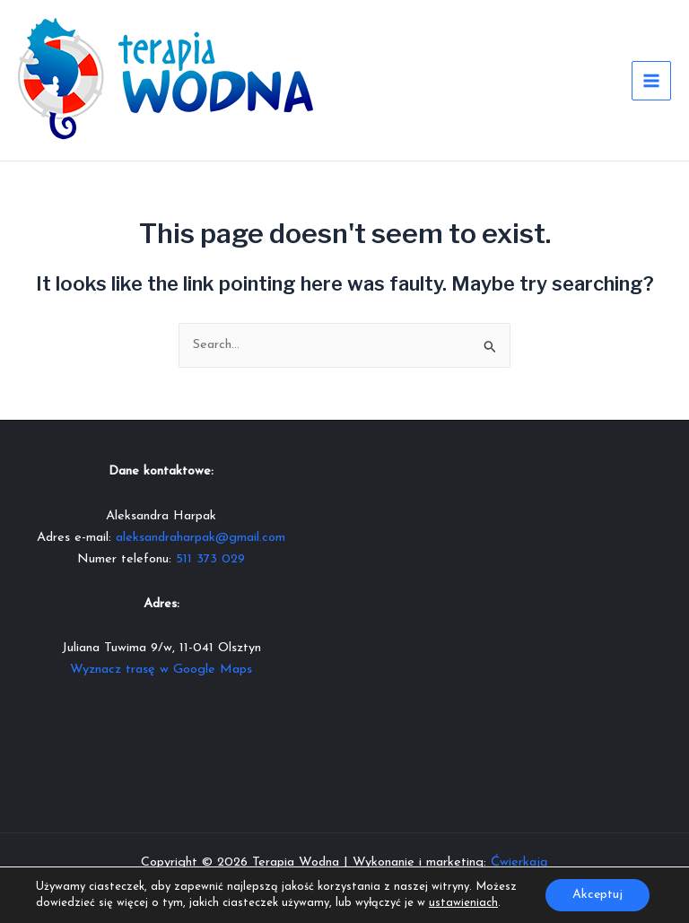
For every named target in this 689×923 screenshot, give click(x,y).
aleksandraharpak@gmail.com (200, 537)
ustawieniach (463, 903)
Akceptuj (597, 894)
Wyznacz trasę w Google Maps (161, 669)
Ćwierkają (519, 862)
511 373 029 (210, 559)
